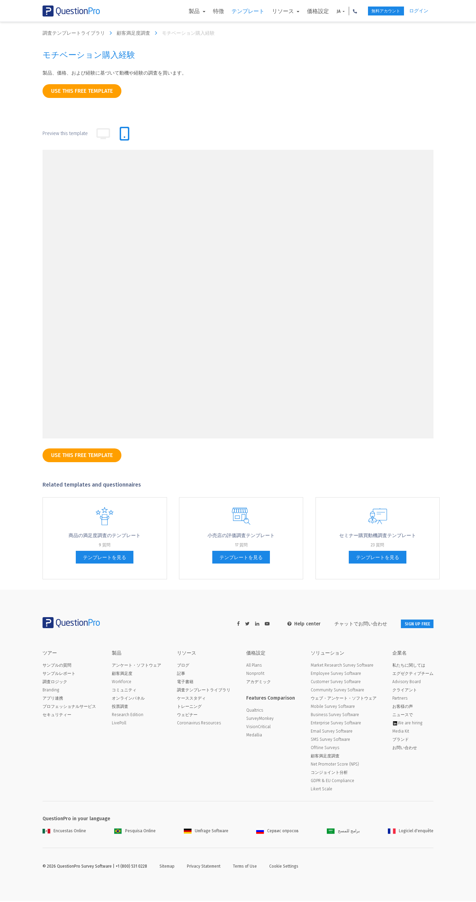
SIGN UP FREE (412, 624)
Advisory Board (406, 682)
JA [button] (325, 11)
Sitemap (167, 867)
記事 (181, 674)
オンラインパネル (128, 699)
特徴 (204, 11)
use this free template (82, 91)
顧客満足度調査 (138, 33)
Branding (51, 691)
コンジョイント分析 (329, 773)
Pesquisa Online (135, 831)
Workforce (121, 682)
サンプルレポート (59, 674)
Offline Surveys (325, 748)
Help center (293, 624)
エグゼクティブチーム (412, 674)
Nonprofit (255, 674)
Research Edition (127, 715)
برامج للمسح (343, 831)
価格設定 (304, 11)
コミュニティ (124, 691)
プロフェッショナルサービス (69, 707)
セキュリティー (57, 715)
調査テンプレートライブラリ (79, 33)
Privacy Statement (204, 867)
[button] (341, 11)
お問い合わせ (404, 748)
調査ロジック (55, 682)
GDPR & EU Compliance (332, 781)
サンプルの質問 (57, 666)
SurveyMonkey (260, 719)
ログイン (418, 11)
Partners (399, 699)
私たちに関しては (408, 666)
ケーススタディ (191, 699)
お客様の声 (402, 707)
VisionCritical (258, 727)
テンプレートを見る (104, 557)
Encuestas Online (64, 831)
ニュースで (402, 715)
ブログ (183, 666)
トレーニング (189, 707)
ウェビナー (187, 715)
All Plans (254, 666)
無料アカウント (378, 11)
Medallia (254, 736)
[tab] (124, 133)
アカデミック (258, 682)
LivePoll (119, 724)
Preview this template (65, 133)
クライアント (404, 691)
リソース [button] (270, 11)
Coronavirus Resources (199, 724)
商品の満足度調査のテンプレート (105, 535)
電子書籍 (185, 682)
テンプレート (234, 11)
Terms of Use (245, 867)
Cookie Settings (283, 867)
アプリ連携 (53, 699)
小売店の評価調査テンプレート (241, 535)
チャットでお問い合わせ (350, 624)
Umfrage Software (206, 831)
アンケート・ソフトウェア (136, 666)
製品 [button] (181, 11)
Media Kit (400, 732)
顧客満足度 (122, 674)
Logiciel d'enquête (410, 831)
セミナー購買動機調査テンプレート (377, 535)
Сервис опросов (277, 831)
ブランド (400, 740)
